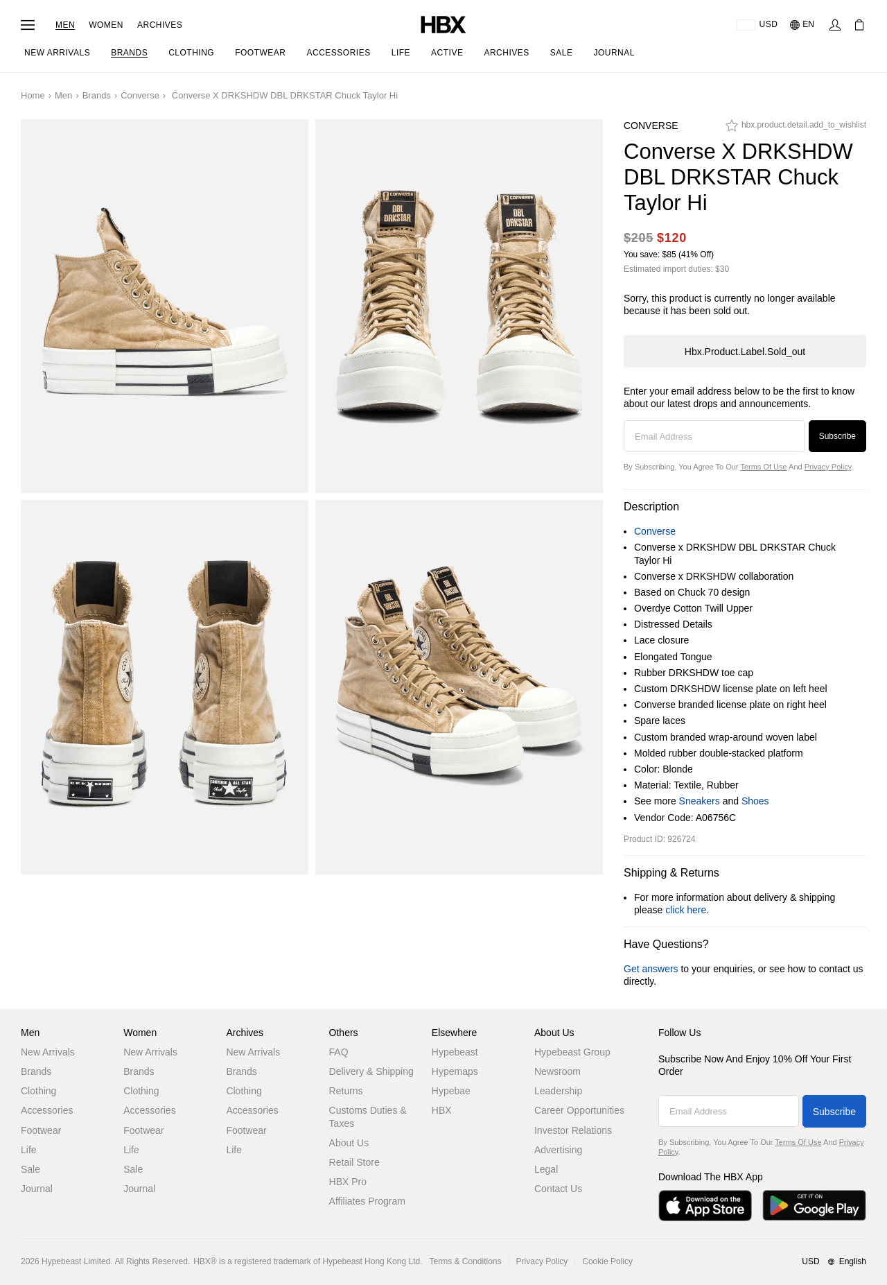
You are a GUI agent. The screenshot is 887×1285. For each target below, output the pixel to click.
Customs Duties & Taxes (368, 1116)
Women (106, 25)
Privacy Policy (828, 467)
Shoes (755, 801)
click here (685, 909)
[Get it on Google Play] (814, 1205)
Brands (96, 95)
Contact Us (558, 1188)
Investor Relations (573, 1130)
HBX (442, 1110)
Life (29, 1149)
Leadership (558, 1090)
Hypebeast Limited (76, 1261)
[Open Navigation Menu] (28, 25)
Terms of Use (763, 467)
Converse (140, 95)
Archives (159, 25)
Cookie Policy (607, 1261)
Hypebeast (455, 1052)
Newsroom (557, 1071)
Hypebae (451, 1090)
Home (33, 95)
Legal (546, 1169)
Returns (346, 1090)
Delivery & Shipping (371, 1071)
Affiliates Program (367, 1201)
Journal (37, 1188)
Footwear (41, 1130)
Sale (30, 1169)
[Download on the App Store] (705, 1205)
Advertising (558, 1149)
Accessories (47, 1110)
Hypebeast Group (572, 1052)
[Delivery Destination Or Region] (757, 25)
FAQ (339, 1052)
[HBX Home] (443, 24)
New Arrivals (48, 1052)
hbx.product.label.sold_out (745, 351)
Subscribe (837, 436)
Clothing (38, 1090)
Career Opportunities (579, 1110)
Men (65, 25)
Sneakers (699, 801)
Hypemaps (455, 1071)
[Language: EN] (803, 25)
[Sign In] (835, 25)
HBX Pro (348, 1181)
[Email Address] (714, 436)
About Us (349, 1142)
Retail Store (354, 1162)
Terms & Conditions (466, 1261)
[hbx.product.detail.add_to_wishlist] (796, 129)
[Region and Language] (824, 1262)
